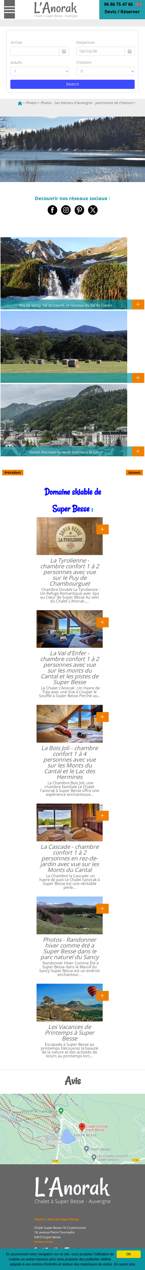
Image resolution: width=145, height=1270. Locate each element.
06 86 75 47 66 (118, 4)
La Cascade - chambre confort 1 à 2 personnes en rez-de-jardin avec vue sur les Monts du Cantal (69, 858)
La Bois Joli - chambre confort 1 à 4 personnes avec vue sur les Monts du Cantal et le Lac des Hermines (69, 762)
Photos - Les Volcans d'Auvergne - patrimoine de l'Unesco (86, 102)
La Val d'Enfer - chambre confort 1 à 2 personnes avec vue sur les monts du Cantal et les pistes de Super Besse (69, 667)
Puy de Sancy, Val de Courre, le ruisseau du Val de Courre (65, 305)
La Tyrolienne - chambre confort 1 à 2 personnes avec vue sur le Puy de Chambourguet (69, 571)
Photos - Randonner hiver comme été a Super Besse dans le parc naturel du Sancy (69, 948)
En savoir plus (124, 1264)
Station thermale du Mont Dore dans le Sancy (65, 452)
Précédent (13, 472)
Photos (31, 102)
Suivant (134, 472)
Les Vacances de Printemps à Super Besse (69, 1032)
